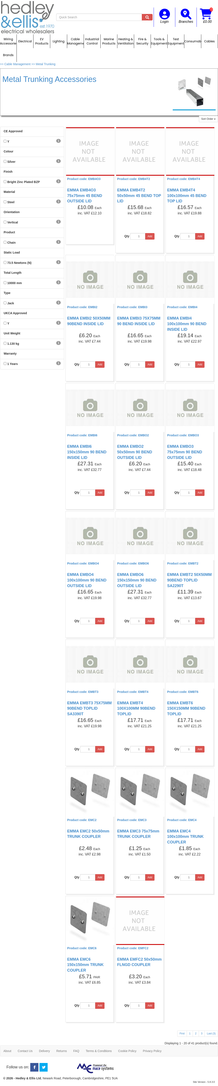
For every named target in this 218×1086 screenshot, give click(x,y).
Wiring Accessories (8, 41)
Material (9, 192)
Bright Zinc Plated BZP (23, 182)
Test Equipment (176, 41)
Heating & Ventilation (126, 41)
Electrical (25, 41)
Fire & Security (142, 41)
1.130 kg (13, 343)
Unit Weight (12, 333)
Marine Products (109, 41)
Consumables (192, 41)
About (7, 1051)
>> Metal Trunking (43, 64)
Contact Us (25, 1051)
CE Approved (13, 131)
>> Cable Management (15, 64)
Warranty (10, 353)
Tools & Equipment (159, 41)
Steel (10, 202)
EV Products (41, 41)
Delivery (44, 1051)
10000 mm (14, 283)
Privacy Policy (152, 1051)
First (182, 1033)
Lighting (58, 41)
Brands (8, 55)
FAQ (76, 1051)
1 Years (12, 364)
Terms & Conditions (99, 1051)
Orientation (12, 212)
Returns (61, 1051)
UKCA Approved (15, 313)
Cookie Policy (127, 1051)
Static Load (12, 252)
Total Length (12, 272)
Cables (209, 41)
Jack (10, 303)
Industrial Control (92, 41)
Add (150, 236)
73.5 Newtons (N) (19, 263)
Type (7, 293)
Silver (11, 161)
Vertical (12, 222)
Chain (11, 242)
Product (9, 232)
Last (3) (211, 1033)
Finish (8, 171)
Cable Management (75, 41)
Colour (8, 151)
